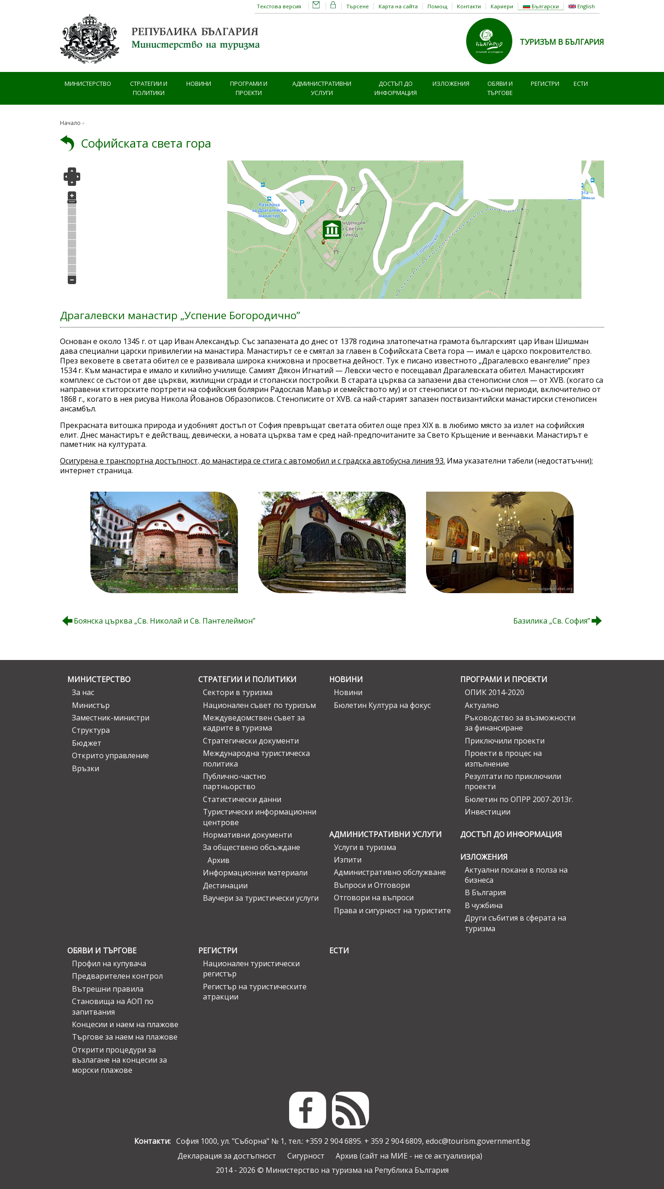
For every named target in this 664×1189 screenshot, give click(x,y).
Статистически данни (242, 799)
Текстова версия (279, 6)
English (582, 6)
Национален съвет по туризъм (259, 705)
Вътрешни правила (107, 989)
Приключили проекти (505, 741)
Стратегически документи (251, 741)
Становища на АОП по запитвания (113, 1006)
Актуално (482, 705)
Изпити (348, 860)
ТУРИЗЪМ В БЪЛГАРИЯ (562, 42)
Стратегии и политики (148, 88)
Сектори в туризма (238, 692)
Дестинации (225, 885)
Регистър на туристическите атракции (255, 991)
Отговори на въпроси (374, 897)
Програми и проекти (248, 88)
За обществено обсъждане (251, 847)
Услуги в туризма (365, 847)
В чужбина (484, 905)
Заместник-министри (110, 718)
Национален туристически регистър (251, 968)
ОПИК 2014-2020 (494, 692)
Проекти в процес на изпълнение (503, 758)
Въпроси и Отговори (372, 885)
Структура (91, 730)
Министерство (88, 83)
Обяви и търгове (500, 88)
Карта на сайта (398, 6)
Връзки (85, 768)
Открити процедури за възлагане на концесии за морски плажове (119, 1060)
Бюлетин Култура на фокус (382, 705)
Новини (198, 83)
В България (485, 892)
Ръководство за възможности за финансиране (520, 723)
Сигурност (306, 1156)
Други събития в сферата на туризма (515, 923)
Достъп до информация (395, 88)
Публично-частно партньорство (234, 781)
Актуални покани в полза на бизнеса (516, 875)
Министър (91, 705)
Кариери (502, 6)
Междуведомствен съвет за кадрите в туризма (254, 723)
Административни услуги (321, 88)
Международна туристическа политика (256, 758)
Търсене (357, 6)
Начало (70, 123)
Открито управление (110, 755)
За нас (83, 692)
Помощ (437, 6)
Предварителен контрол (117, 976)
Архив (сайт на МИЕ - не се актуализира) (409, 1156)
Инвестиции (487, 812)
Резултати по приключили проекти (513, 781)
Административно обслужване (390, 872)
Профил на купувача (109, 963)
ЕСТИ (581, 83)
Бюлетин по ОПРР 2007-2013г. (519, 799)
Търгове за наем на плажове (125, 1037)
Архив (219, 860)
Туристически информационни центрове (259, 817)
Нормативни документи (247, 835)
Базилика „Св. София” (551, 621)
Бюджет (86, 743)
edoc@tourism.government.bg (478, 1141)
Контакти (469, 6)
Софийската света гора (146, 143)
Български (541, 6)
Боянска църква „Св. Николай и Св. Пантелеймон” (164, 621)
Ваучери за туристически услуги (261, 898)
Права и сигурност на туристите (392, 910)
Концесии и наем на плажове (125, 1024)
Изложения (451, 83)
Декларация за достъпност (227, 1156)
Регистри (545, 83)
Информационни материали (255, 873)
